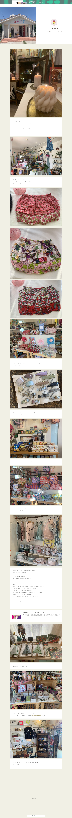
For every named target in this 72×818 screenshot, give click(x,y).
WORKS (41, 5)
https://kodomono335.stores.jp (36, 715)
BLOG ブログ (35, 5)
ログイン (56, 2)
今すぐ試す (50, 2)
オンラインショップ (27, 5)
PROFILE (46, 5)
